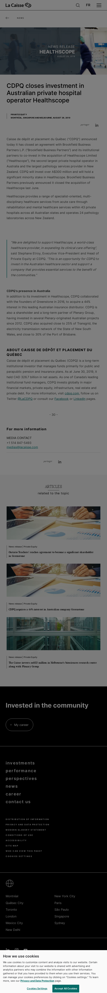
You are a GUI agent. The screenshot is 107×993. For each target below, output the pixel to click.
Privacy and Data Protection (37, 982)
